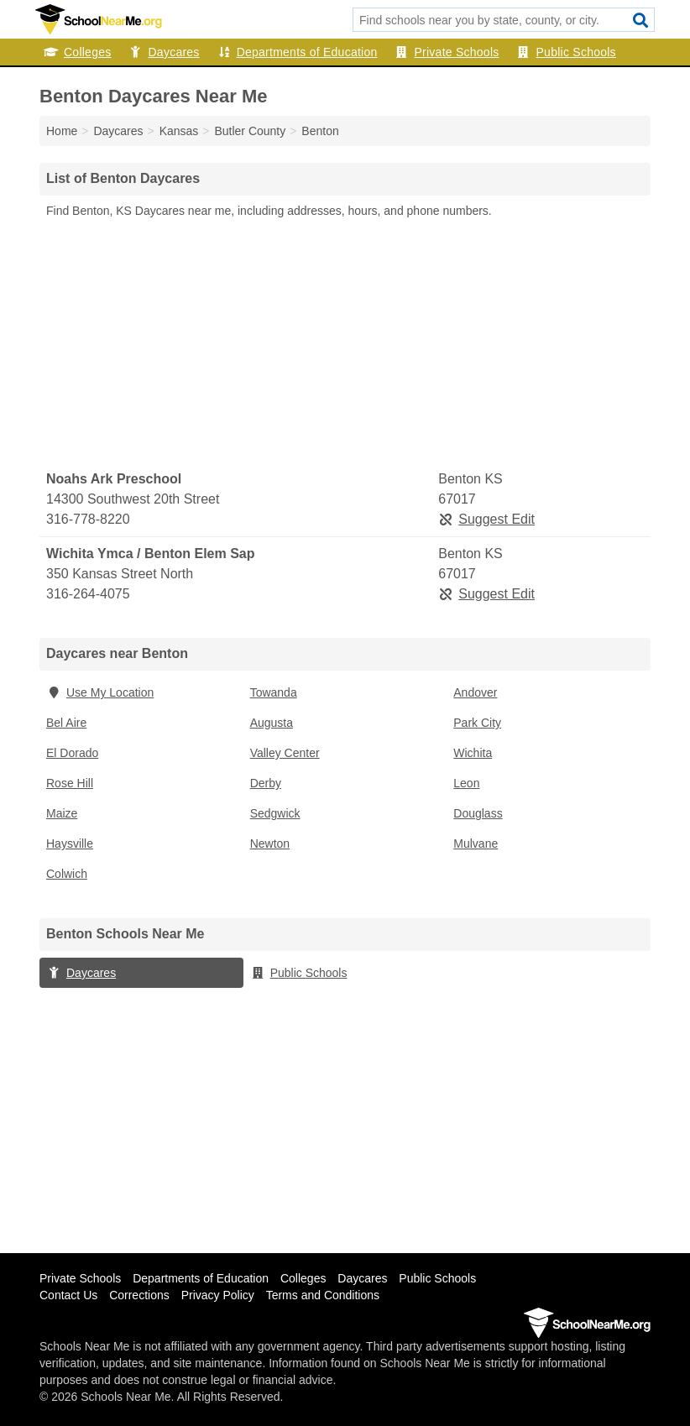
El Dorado (72, 753)
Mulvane (475, 843)
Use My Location (100, 692)
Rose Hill (69, 783)
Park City (477, 722)
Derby (265, 783)
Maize (61, 813)
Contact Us (68, 1295)
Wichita (472, 753)
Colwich (66, 873)
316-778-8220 (88, 519)
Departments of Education (297, 52)
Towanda (273, 692)
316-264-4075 (88, 594)
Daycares (163, 52)
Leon (466, 783)
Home (61, 131)
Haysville (69, 843)
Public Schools (566, 52)
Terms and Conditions (322, 1295)
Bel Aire (66, 722)
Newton (270, 843)
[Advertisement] (345, 344)
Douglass (477, 813)
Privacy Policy (217, 1295)
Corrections (139, 1295)
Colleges (77, 52)
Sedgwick (275, 813)
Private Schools (447, 52)
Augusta (271, 722)
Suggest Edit (486, 519)
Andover (475, 692)
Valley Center (285, 753)
